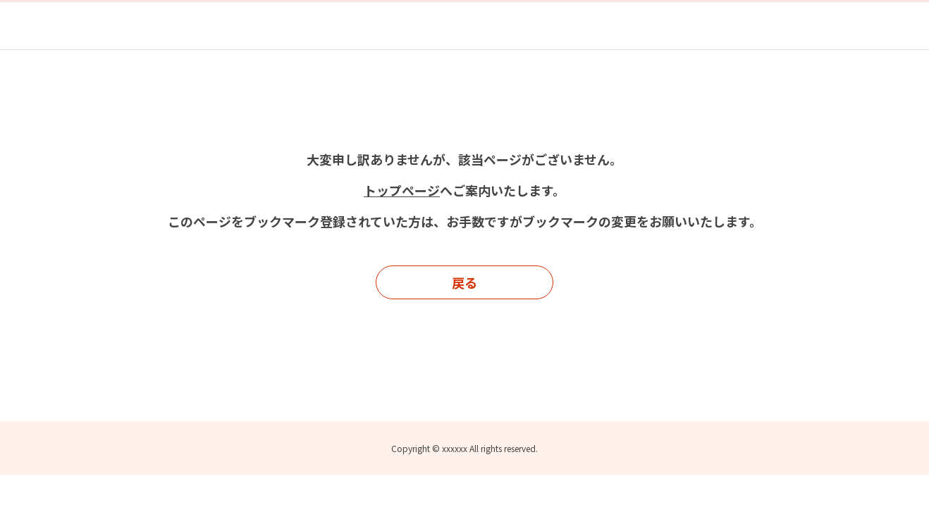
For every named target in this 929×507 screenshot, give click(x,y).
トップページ (402, 190)
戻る (464, 282)
